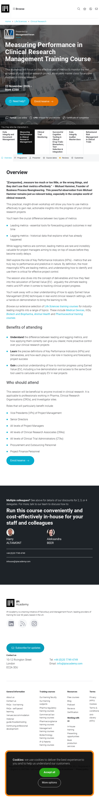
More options (49, 782)
